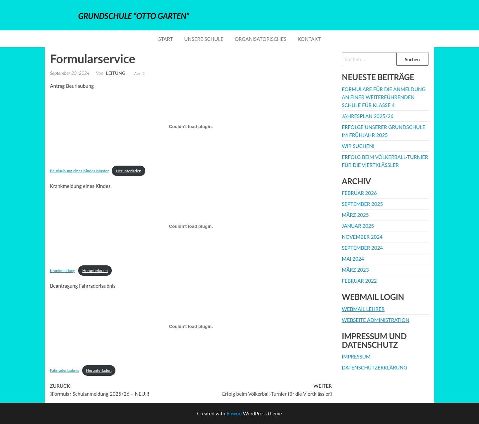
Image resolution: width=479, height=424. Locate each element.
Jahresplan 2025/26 (368, 116)
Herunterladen (128, 170)
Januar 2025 (358, 226)
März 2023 (355, 270)
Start (165, 39)
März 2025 (355, 215)
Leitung (115, 73)
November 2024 (362, 237)
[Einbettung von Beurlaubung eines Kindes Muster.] (191, 126)
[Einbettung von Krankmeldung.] (191, 226)
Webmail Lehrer (363, 309)
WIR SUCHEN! (358, 146)
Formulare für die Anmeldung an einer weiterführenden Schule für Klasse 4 (384, 97)
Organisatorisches (260, 39)
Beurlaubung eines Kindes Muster (79, 170)
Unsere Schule (204, 39)
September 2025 (362, 204)
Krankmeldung (62, 270)
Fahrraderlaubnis (64, 370)
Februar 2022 (359, 281)
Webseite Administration (375, 320)
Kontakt (309, 39)
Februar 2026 (359, 193)
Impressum (356, 356)
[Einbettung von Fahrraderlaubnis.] (191, 326)
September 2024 (362, 248)
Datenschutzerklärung (374, 367)
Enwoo (234, 413)
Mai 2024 (353, 259)
